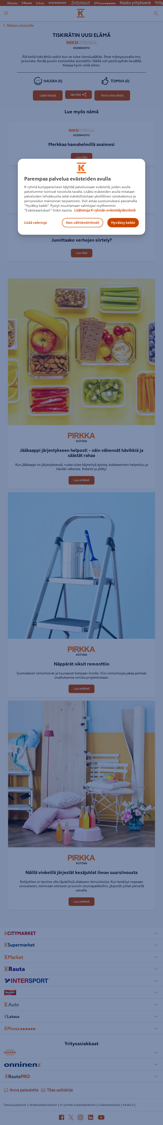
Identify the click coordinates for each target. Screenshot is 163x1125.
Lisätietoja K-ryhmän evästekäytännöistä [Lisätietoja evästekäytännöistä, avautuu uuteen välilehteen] (104, 210)
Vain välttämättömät (82, 222)
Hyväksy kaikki (123, 222)
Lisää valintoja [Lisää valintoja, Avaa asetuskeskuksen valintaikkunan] (35, 222)
